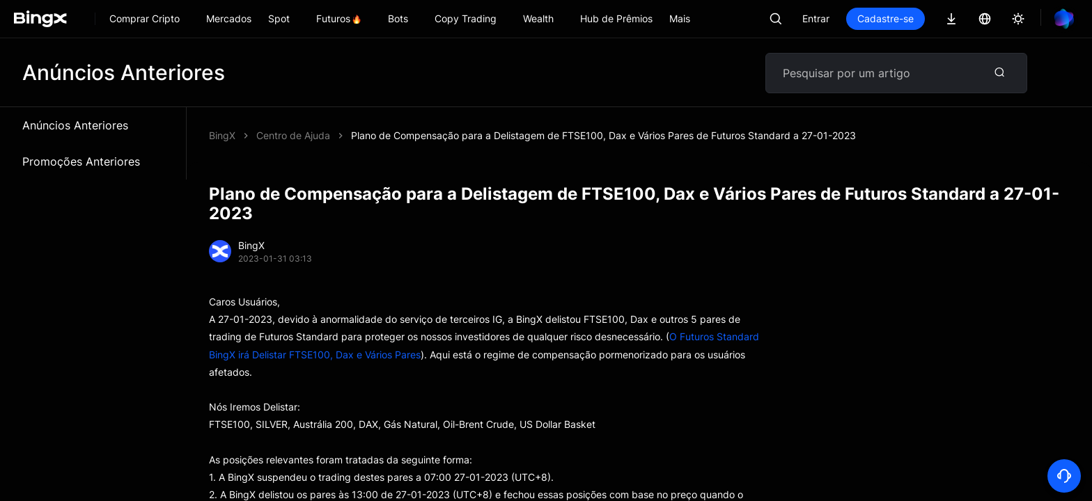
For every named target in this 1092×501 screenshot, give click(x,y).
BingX (222, 135)
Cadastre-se (885, 18)
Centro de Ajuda (293, 135)
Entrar (815, 18)
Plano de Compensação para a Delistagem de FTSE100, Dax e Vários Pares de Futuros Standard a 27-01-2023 (603, 135)
